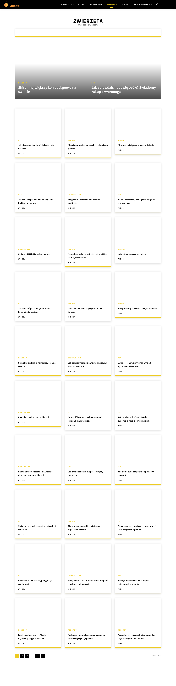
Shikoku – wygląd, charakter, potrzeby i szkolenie (36, 534)
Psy (93, 83)
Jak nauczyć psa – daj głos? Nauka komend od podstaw (35, 310)
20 (37, 673)
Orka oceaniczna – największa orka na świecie (86, 310)
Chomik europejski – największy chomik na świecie (86, 146)
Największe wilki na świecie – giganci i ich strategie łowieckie (87, 255)
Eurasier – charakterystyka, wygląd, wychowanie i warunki (137, 364)
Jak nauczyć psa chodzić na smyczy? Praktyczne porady (35, 201)
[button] (157, 4)
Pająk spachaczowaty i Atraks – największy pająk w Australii (37, 650)
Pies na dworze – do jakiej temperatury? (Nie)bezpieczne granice (137, 536)
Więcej (21, 153)
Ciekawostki (74, 195)
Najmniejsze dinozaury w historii (34, 418)
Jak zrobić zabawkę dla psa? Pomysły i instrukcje (86, 476)
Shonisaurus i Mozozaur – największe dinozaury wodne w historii (38, 478)
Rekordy (22, 83)
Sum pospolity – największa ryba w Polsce (135, 310)
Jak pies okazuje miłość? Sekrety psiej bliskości (33, 146)
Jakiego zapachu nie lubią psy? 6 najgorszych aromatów (137, 592)
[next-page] (43, 673)
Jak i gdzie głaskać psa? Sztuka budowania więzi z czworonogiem (137, 420)
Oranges (82, 25)
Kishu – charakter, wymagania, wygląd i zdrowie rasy (137, 201)
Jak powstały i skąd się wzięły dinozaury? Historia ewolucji (86, 364)
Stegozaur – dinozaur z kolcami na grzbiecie (87, 201)
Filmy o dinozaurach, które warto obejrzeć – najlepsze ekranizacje (85, 594)
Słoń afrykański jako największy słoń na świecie (35, 364)
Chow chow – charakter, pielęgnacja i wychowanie (34, 592)
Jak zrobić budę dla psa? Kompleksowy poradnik (133, 476)
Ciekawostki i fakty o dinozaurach (31, 255)
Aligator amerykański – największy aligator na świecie (87, 534)
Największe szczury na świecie (137, 254)
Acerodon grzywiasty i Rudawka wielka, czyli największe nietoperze (132, 652)
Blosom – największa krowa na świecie (137, 146)
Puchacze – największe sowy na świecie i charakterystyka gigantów (88, 652)
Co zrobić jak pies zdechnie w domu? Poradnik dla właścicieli (87, 418)
